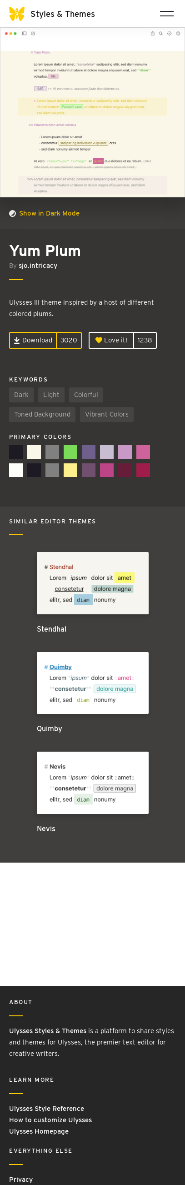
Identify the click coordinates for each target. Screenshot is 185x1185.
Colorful (86, 395)
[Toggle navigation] (167, 14)
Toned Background (42, 414)
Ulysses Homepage (39, 1131)
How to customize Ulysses (50, 1120)
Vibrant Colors (107, 414)
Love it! (111, 340)
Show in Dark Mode (44, 213)
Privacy (21, 1179)
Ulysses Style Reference (46, 1109)
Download (33, 340)
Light (51, 395)
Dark (21, 395)
